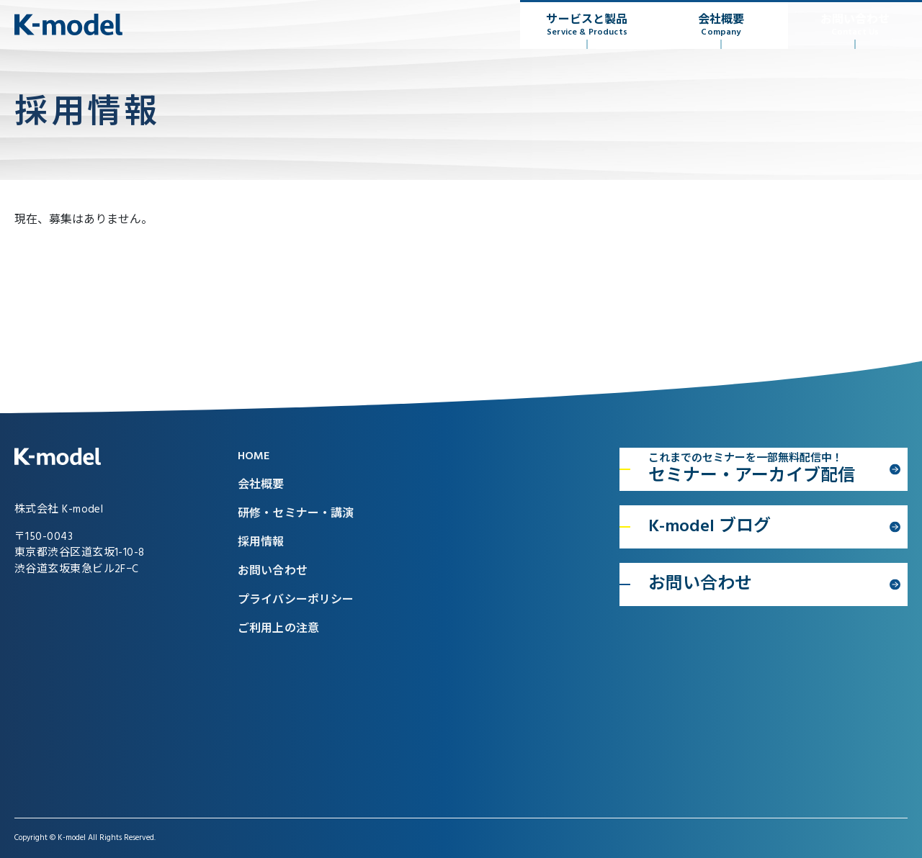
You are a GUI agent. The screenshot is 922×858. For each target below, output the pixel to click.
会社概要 (721, 25)
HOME (254, 456)
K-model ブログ (709, 527)
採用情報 (261, 542)
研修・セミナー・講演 (296, 514)
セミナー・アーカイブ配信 (767, 470)
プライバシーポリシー (296, 600)
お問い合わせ (855, 25)
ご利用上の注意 (278, 629)
